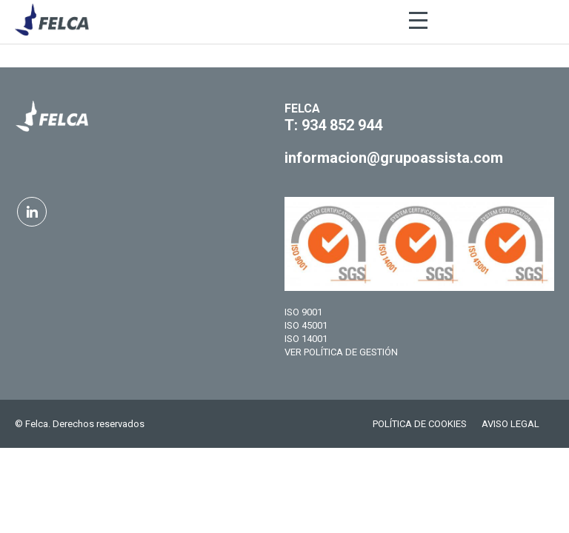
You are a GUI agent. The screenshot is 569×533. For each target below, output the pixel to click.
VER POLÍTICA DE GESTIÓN (341, 352)
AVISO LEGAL (510, 423)
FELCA (302, 108)
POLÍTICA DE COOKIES (420, 423)
